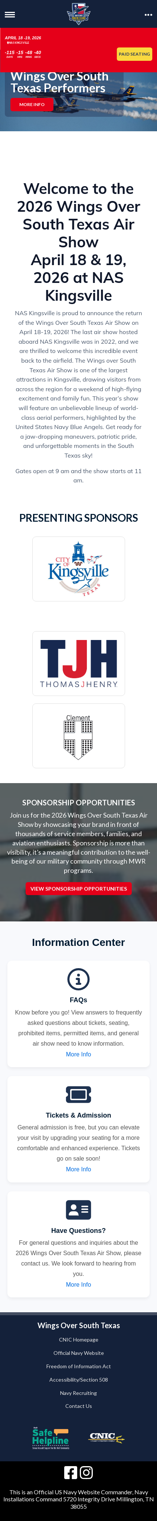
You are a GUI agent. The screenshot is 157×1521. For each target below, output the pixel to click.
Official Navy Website (78, 1353)
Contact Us (78, 1406)
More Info (32, 104)
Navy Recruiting (78, 1393)
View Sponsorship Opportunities (78, 888)
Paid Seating (134, 54)
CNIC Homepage (78, 1339)
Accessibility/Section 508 (78, 1379)
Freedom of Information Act (78, 1366)
